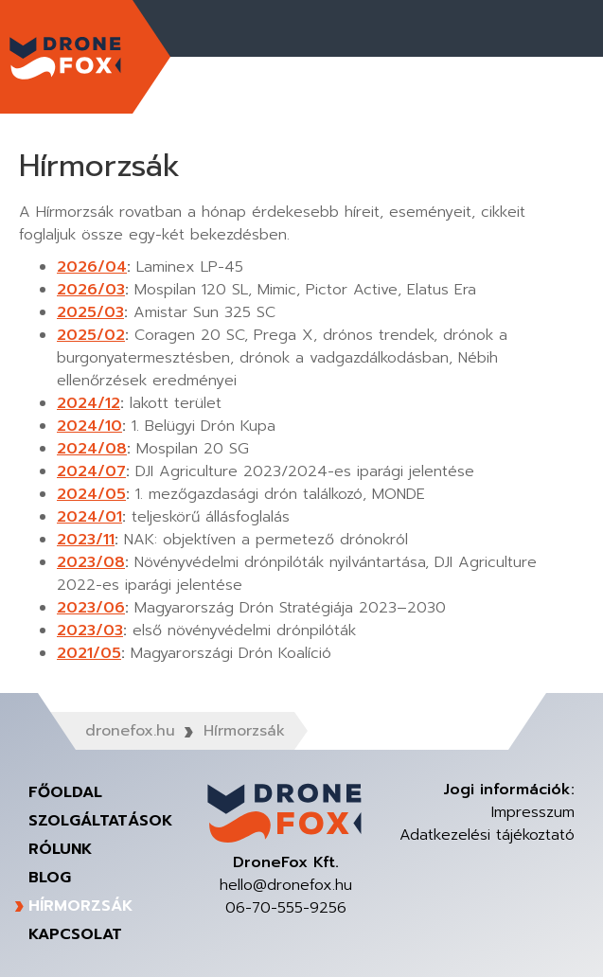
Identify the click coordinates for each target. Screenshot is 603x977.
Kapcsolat (75, 934)
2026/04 (92, 267)
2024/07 (91, 471)
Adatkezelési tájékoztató (487, 835)
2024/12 (88, 403)
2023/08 (91, 562)
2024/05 (91, 494)
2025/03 (90, 312)
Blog (49, 877)
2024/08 (92, 448)
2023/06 (91, 607)
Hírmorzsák (80, 906)
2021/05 (89, 653)
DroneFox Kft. (66, 56)
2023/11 (86, 539)
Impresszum (533, 812)
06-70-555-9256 (285, 908)
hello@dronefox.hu (286, 885)
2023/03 (90, 630)
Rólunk (60, 849)
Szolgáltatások (100, 820)
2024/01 (89, 517)
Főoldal (65, 792)
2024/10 (89, 426)
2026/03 (91, 289)
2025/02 (91, 335)
